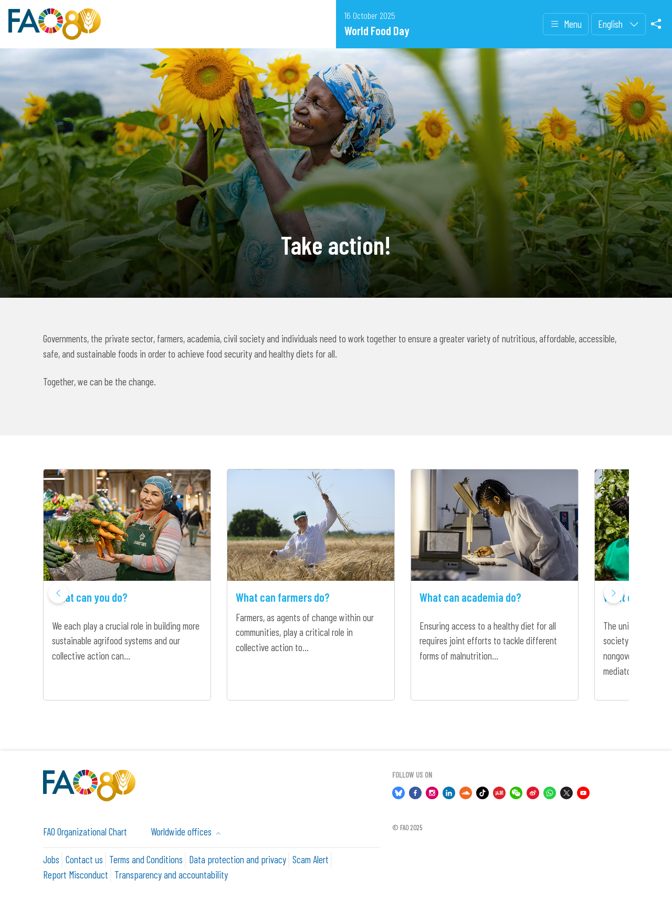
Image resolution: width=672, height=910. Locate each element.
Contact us (84, 859)
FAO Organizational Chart (85, 831)
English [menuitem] (611, 24)
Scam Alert (310, 859)
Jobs (51, 859)
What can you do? (90, 597)
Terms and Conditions (146, 859)
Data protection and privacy (237, 859)
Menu (566, 24)
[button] (614, 593)
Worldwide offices (182, 831)
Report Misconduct (75, 875)
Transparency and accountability (171, 875)
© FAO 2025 (407, 827)
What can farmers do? (283, 597)
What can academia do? (470, 597)
